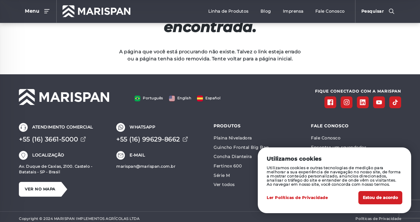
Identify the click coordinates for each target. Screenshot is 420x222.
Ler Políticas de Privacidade (297, 197)
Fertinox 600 (228, 166)
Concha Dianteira (233, 156)
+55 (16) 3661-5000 (52, 139)
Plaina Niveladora (233, 138)
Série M (222, 175)
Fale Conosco (325, 138)
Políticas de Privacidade (378, 218)
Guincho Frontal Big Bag (241, 147)
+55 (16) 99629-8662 (152, 139)
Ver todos (224, 184)
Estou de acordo (380, 197)
